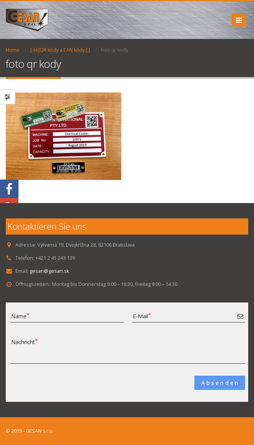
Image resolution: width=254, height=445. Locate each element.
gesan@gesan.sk (49, 271)
